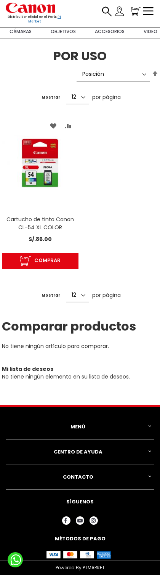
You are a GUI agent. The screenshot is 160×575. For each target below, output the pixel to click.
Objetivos (63, 31)
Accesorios (110, 31)
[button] (53, 126)
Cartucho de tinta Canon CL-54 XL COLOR (40, 223)
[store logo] (30, 8)
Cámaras (21, 31)
